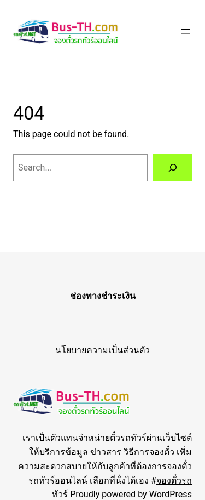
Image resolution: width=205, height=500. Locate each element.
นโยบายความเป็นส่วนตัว (102, 350)
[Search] (172, 167)
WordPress (170, 494)
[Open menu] (185, 31)
